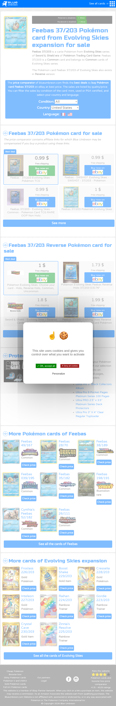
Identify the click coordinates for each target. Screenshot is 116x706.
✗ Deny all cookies (70, 366)
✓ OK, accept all (46, 366)
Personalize (58, 373)
